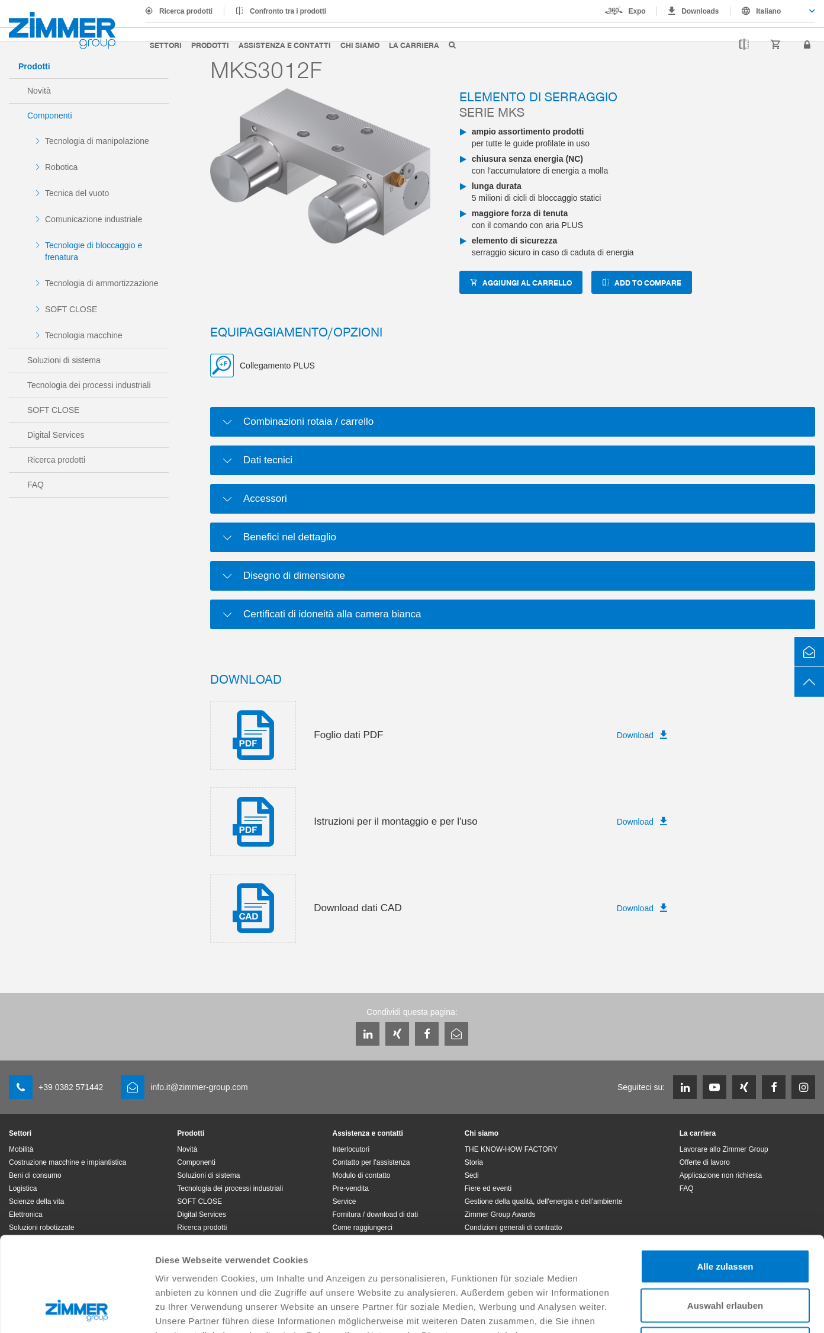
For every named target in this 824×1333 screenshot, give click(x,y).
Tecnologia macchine (84, 335)
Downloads (700, 11)
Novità (39, 90)
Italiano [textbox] (768, 11)
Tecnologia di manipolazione (97, 141)
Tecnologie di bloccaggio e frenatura (93, 251)
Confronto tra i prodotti (288, 11)
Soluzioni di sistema (64, 360)
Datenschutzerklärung (205, 1260)
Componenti (49, 115)
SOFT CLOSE (71, 309)
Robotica (61, 167)
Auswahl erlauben (725, 1217)
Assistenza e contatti (285, 44)
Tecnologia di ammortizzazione (101, 283)
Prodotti (210, 44)
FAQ (35, 484)
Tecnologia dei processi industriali (89, 385)
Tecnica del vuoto (77, 193)
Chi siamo (359, 44)
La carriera (414, 44)
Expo (637, 11)
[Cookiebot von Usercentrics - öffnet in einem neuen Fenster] (76, 1310)
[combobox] (772, 11)
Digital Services (55, 435)
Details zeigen (629, 1310)
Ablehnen (725, 1255)
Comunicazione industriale (93, 219)
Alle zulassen (725, 1177)
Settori (166, 44)
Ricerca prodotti (186, 11)
